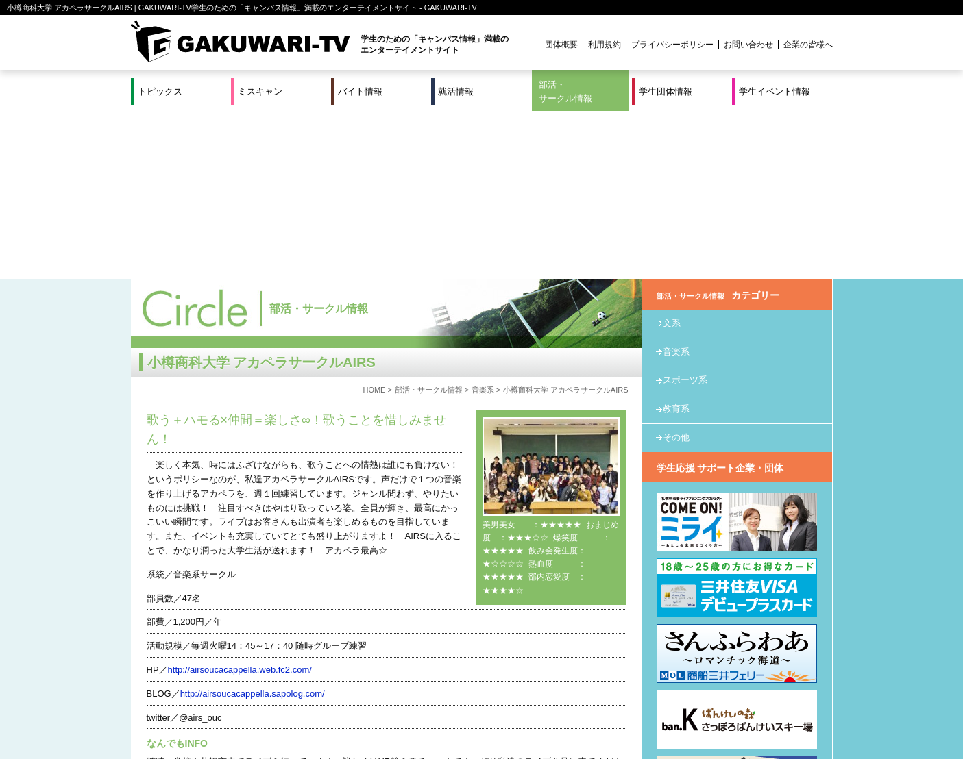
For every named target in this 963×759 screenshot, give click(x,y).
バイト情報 (360, 91)
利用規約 (604, 44)
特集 (388, 703)
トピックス (160, 91)
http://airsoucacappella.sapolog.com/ (252, 525)
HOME (374, 221)
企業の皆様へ (808, 44)
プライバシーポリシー (672, 44)
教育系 (676, 240)
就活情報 (456, 91)
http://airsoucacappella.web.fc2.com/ (240, 501)
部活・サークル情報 (565, 91)
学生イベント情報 (774, 91)
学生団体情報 (665, 91)
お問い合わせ (748, 44)
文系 (672, 154)
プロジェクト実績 (389, 720)
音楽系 (483, 221)
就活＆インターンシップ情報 (319, 703)
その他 (676, 269)
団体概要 (561, 44)
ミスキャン (260, 91)
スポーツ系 (685, 211)
